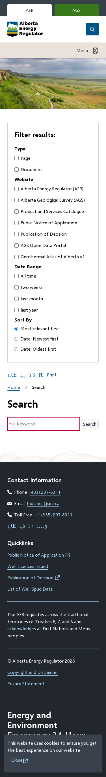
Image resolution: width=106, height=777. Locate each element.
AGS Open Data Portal (40, 245)
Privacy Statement (25, 683)
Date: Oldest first (35, 349)
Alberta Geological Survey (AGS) (49, 200)
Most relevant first (36, 328)
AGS (85, 11)
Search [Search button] (89, 424)
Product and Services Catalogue (49, 211)
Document (28, 169)
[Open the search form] (92, 29)
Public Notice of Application (45, 222)
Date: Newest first (36, 338)
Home (13, 387)
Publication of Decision (40, 234)
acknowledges (21, 628)
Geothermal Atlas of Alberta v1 (49, 256)
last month (28, 298)
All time (25, 275)
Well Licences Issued (27, 566)
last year (26, 309)
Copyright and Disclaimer (32, 672)
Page (22, 158)
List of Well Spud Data (30, 588)
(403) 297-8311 (44, 492)
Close (17, 760)
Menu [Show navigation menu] (82, 50)
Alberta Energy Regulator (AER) (48, 188)
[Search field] (43, 424)
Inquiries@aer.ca (43, 503)
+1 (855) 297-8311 (53, 514)
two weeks (28, 287)
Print (48, 375)
